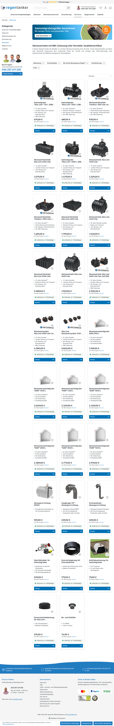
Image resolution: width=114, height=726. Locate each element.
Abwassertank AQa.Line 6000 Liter (71, 275)
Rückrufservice (44, 706)
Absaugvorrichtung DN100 (42, 504)
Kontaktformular (17, 699)
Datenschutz (44, 689)
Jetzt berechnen (43, 35)
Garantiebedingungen (46, 694)
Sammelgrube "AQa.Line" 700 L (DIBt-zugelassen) (44, 104)
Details (44, 131)
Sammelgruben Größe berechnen (50, 701)
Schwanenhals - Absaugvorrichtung (97, 504)
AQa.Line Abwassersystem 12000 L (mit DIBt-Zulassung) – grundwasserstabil (71, 332)
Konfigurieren (86, 723)
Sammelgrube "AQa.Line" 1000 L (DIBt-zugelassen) (71, 104)
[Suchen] (68, 8)
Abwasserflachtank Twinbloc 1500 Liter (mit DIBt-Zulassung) (99, 104)
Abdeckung (38, 63)
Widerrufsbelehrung (46, 692)
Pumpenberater (45, 699)
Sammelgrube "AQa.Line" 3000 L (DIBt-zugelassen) (71, 161)
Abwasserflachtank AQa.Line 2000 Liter (42, 161)
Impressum (43, 682)
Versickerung (6, 39)
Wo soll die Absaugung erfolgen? (75, 63)
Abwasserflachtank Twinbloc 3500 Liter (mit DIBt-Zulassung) (44, 218)
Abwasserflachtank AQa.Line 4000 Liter (69, 218)
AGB (41, 685)
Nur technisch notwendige (70, 723)
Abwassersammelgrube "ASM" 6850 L (44, 447)
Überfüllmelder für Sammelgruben (42, 561)
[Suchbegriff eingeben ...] (49, 8)
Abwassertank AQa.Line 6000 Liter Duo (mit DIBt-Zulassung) (99, 275)
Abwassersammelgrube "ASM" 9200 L (99, 447)
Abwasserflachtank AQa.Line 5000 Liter (42, 275)
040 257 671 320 (88, 9)
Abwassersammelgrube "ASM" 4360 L (71, 390)
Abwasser (5, 42)
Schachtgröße (53, 63)
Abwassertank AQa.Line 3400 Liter (99, 161)
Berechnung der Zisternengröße (50, 703)
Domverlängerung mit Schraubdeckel (70, 561)
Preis (36, 68)
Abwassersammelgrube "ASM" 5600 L (99, 390)
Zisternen (5, 33)
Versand (46, 121)
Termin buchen (12, 74)
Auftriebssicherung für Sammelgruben (98, 561)
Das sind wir (43, 696)
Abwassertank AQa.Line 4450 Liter (99, 218)
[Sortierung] (100, 76)
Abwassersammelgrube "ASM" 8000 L (71, 447)
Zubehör (5, 49)
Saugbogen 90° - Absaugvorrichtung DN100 (69, 504)
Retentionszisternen (9, 36)
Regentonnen (6, 46)
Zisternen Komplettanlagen (11, 30)
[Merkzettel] (101, 8)
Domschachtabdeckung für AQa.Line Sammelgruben (44, 619)
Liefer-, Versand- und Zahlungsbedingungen (53, 687)
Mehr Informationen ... (9, 724)
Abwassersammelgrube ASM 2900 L (99, 332)
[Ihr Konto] (105, 8)
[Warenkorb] (110, 8)
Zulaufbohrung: (98, 63)
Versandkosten (72, 714)
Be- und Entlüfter (68, 618)
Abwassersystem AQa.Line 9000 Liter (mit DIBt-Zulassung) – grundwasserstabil (44, 332)
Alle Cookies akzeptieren (103, 723)
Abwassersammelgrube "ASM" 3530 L (44, 390)
